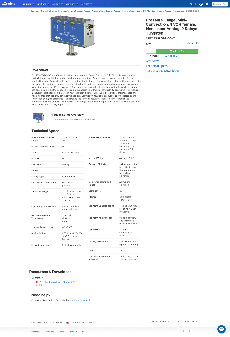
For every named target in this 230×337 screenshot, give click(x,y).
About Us (73, 332)
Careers (50, 332)
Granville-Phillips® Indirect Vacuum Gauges (61, 11)
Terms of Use (78, 322)
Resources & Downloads (163, 71)
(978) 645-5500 (167, 322)
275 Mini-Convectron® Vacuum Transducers (163, 11)
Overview (152, 61)
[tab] (86, 86)
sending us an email (79, 300)
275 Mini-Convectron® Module (53, 282)
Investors (86, 332)
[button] (221, 329)
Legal (61, 332)
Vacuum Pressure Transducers (98, 11)
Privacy (90, 322)
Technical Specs (157, 66)
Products (35, 11)
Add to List (172, 55)
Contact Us (193, 43)
